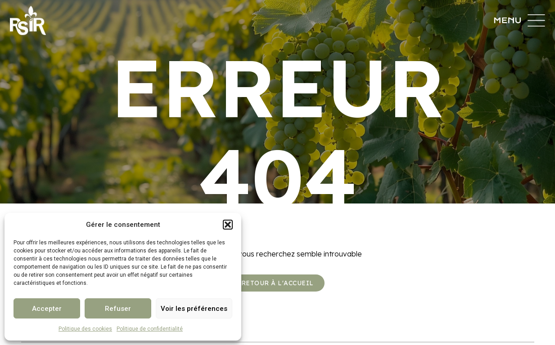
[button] (227, 224)
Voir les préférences (194, 309)
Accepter (47, 309)
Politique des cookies (85, 329)
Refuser (118, 309)
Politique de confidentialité (150, 329)
